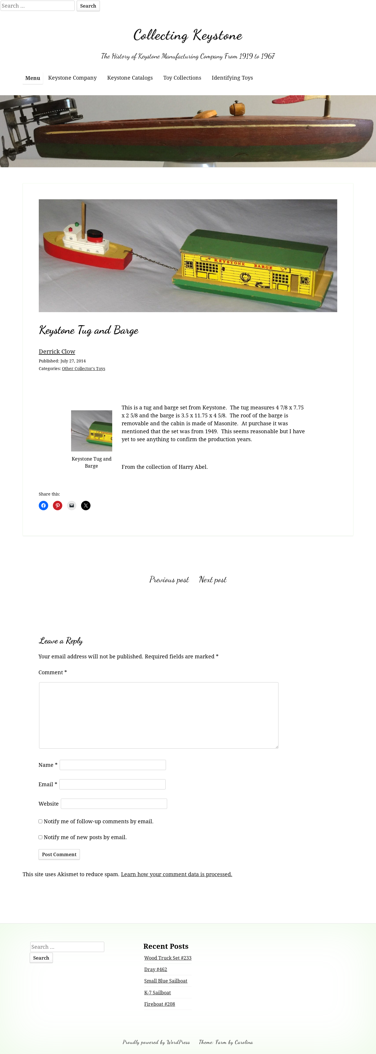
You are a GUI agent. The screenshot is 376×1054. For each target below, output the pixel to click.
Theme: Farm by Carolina (226, 1042)
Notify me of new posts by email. (85, 837)
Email (47, 784)
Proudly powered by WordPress (156, 1042)
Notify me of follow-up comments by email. (99, 821)
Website (48, 803)
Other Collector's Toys (83, 368)
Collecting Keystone (187, 34)
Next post (212, 579)
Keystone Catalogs (130, 77)
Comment (52, 672)
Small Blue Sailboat (165, 981)
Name (48, 764)
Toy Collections (182, 77)
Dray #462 (155, 969)
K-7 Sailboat (157, 992)
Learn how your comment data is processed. (176, 874)
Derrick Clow (57, 351)
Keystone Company (72, 77)
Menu (32, 77)
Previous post (169, 579)
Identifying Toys (232, 77)
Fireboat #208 (159, 1004)
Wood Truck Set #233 (168, 958)
